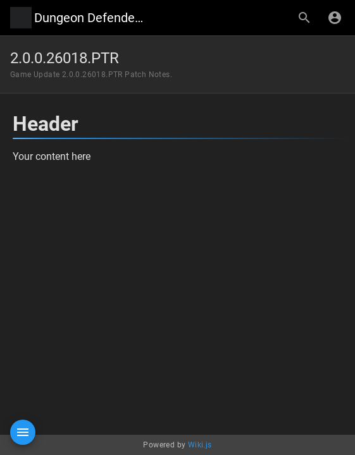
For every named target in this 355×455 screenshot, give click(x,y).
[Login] (335, 18)
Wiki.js (200, 444)
